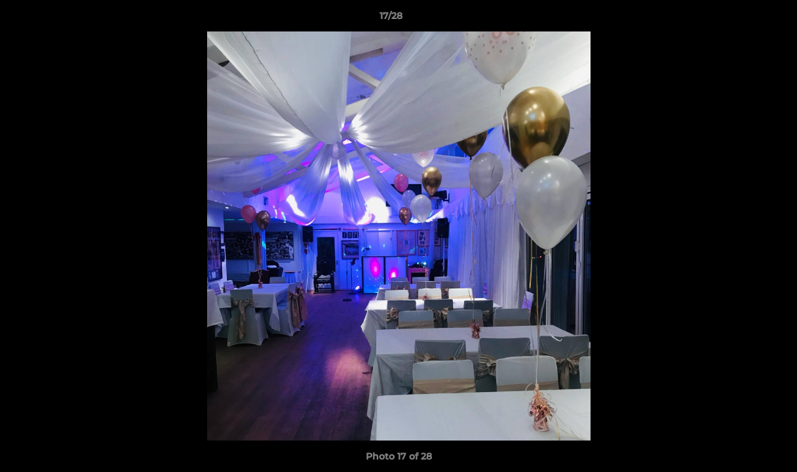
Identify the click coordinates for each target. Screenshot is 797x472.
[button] (742, 19)
